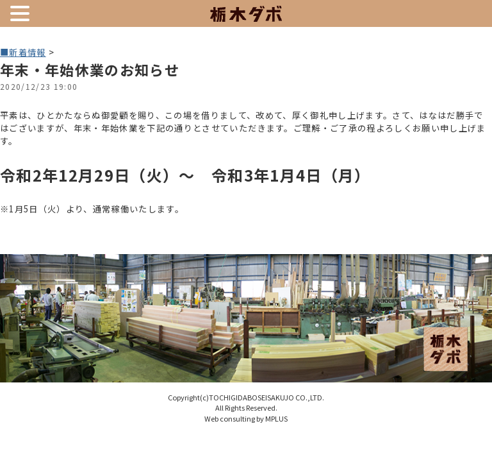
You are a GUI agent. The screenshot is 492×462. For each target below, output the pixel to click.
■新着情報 (23, 52)
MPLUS (276, 418)
